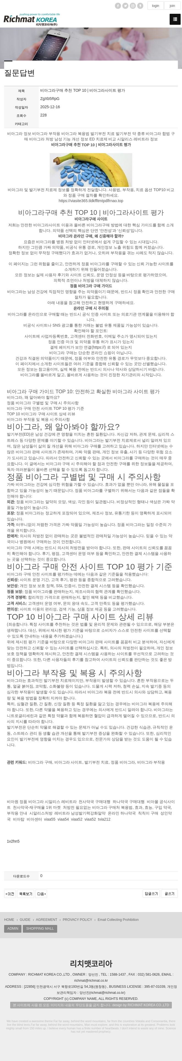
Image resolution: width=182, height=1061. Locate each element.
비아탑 (18, 819)
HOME (9, 920)
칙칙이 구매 (148, 813)
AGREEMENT (46, 920)
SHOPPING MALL (40, 928)
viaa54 (63, 819)
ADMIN (12, 928)
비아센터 (34, 819)
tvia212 (104, 819)
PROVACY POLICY (77, 920)
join (172, 6)
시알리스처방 (41, 813)
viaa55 (49, 819)
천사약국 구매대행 (95, 801)
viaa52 (76, 819)
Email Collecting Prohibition (118, 920)
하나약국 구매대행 (129, 801)
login (155, 6)
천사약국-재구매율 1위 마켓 (37, 807)
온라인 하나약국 (122, 813)
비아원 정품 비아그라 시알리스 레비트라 (42, 801)
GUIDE (25, 920)
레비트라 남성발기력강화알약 (80, 813)
